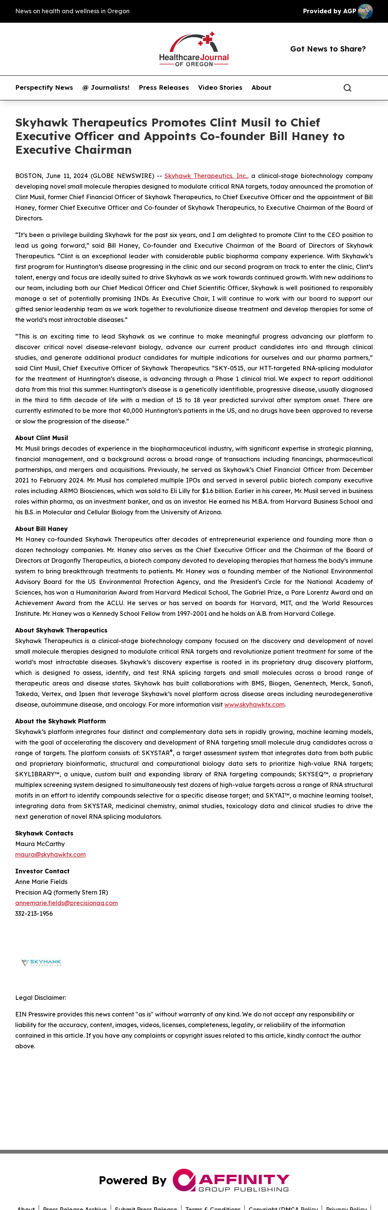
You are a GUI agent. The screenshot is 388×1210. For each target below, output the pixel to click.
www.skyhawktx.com (254, 704)
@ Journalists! (106, 87)
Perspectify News (44, 87)
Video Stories (220, 87)
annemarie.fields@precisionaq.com (66, 903)
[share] (367, 88)
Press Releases (164, 87)
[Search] (347, 88)
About (261, 87)
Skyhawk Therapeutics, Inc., (206, 176)
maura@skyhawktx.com (50, 854)
